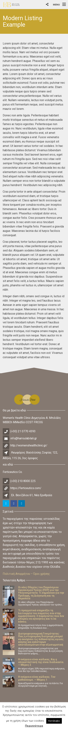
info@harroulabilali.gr (23, 438)
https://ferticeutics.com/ (25, 488)
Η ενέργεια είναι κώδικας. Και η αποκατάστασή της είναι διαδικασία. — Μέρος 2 (41, 662)
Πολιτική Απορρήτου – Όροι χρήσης (26, 574)
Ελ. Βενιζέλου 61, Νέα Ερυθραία (31, 495)
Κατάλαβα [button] (54, 720)
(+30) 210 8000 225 (23, 481)
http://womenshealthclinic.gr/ (28, 445)
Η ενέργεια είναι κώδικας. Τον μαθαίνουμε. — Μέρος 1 (36, 678)
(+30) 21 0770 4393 (23, 431)
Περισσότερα (34, 725)
